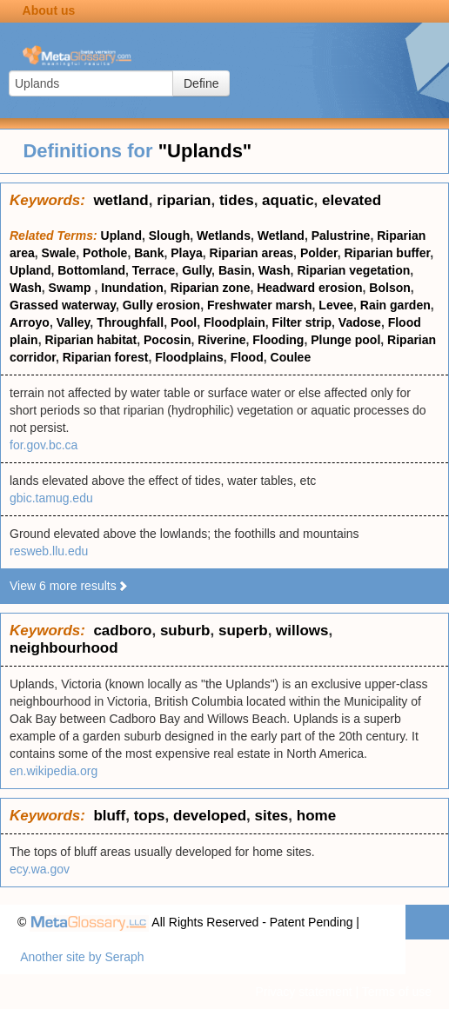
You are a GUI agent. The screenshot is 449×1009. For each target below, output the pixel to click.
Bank (149, 253)
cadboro (122, 630)
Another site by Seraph (82, 957)
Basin (234, 270)
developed (209, 815)
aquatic (288, 200)
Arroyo (30, 322)
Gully (196, 270)
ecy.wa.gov (40, 869)
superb (243, 630)
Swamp (72, 288)
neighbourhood (64, 648)
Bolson (389, 288)
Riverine (221, 340)
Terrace (154, 270)
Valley (73, 322)
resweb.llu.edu (49, 551)
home (316, 815)
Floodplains (189, 357)
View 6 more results (69, 586)
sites (272, 815)
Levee (335, 305)
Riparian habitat (90, 340)
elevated (351, 200)
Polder (319, 253)
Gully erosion (161, 305)
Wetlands (224, 235)
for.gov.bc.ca (43, 445)
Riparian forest (106, 357)
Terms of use (397, 992)
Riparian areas (252, 253)
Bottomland (91, 270)
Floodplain (234, 322)
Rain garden (395, 305)
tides (236, 200)
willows (302, 630)
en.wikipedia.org (53, 771)
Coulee (291, 357)
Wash (274, 270)
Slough (169, 235)
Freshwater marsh (259, 305)
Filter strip (302, 322)
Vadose (359, 322)
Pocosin (167, 340)
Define (201, 83)
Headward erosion (309, 288)
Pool (184, 322)
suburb (185, 630)
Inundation (132, 288)
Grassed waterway (63, 305)
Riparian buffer (387, 253)
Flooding (278, 340)
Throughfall (130, 322)
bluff (109, 815)
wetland (120, 200)
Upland (121, 235)
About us (49, 10)
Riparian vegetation (353, 270)
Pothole (105, 253)
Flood (247, 357)
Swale (59, 253)
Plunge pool (345, 340)
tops (149, 815)
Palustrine (341, 235)
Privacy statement (303, 992)
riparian (184, 200)
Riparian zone (211, 288)
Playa (187, 253)
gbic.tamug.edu (51, 498)
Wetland (281, 235)
